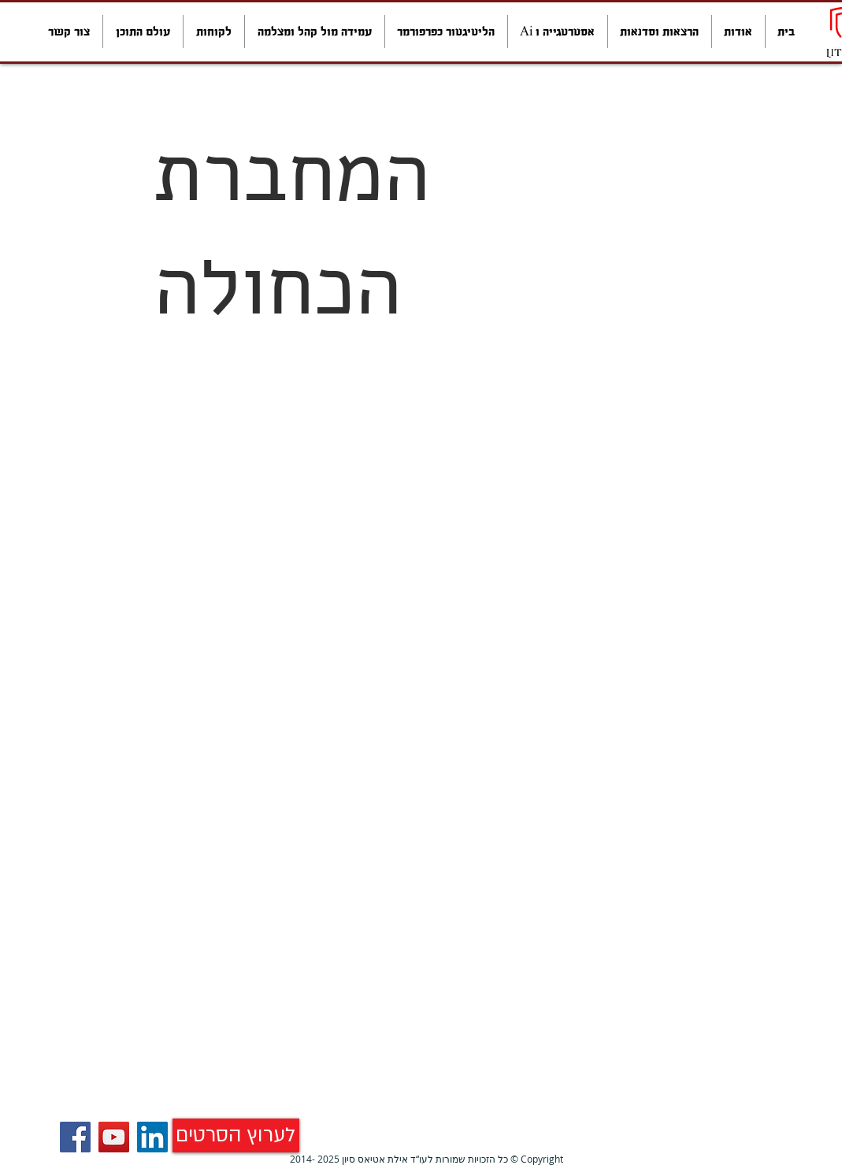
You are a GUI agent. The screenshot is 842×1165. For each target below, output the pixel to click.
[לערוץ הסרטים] (235, 1135)
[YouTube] (113, 1137)
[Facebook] (75, 1137)
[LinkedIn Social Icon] (152, 1137)
